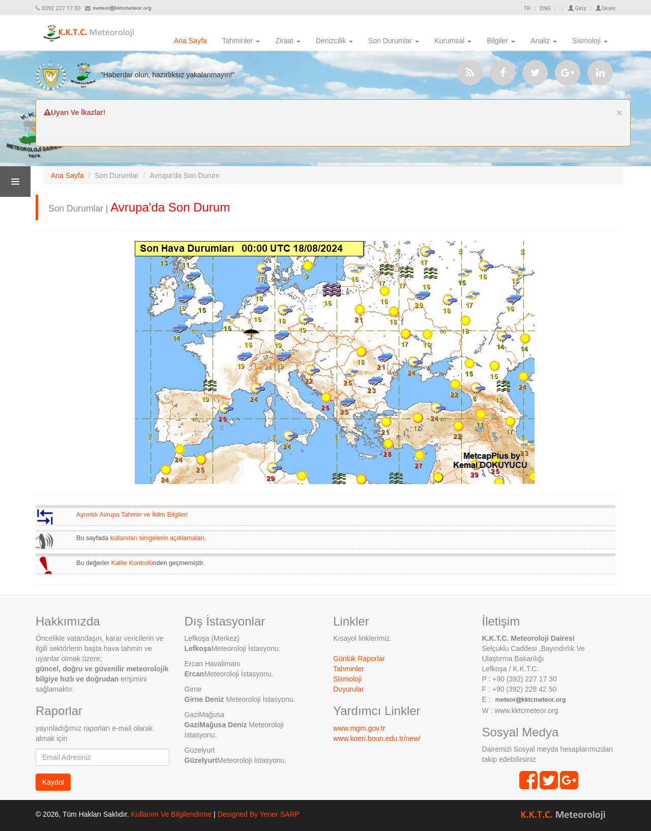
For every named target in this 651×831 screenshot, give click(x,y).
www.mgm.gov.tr (359, 728)
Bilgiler (501, 41)
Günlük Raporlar (359, 659)
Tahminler (241, 41)
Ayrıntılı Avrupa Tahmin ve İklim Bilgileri (132, 514)
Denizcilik (334, 41)
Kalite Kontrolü (132, 563)
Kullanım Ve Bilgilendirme (171, 814)
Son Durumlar (393, 41)
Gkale (605, 8)
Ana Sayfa (190, 41)
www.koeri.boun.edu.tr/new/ (377, 738)
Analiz (543, 41)
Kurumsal (452, 41)
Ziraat (288, 41)
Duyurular (348, 689)
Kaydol (53, 782)
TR (526, 8)
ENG (545, 8)
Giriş (577, 8)
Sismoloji (590, 41)
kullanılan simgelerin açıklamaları (157, 538)
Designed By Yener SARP (259, 814)
